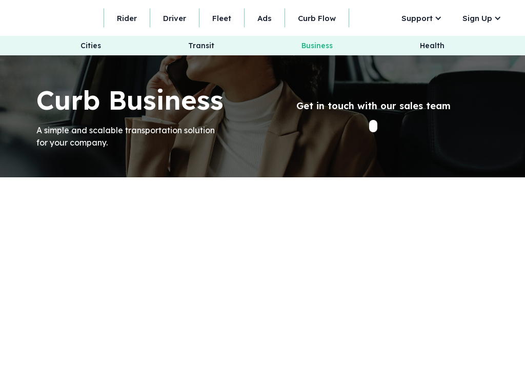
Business (317, 46)
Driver (174, 18)
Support (417, 18)
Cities (90, 46)
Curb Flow (317, 18)
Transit (201, 46)
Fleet (221, 18)
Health (432, 46)
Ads (264, 18)
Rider (127, 18)
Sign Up (477, 18)
